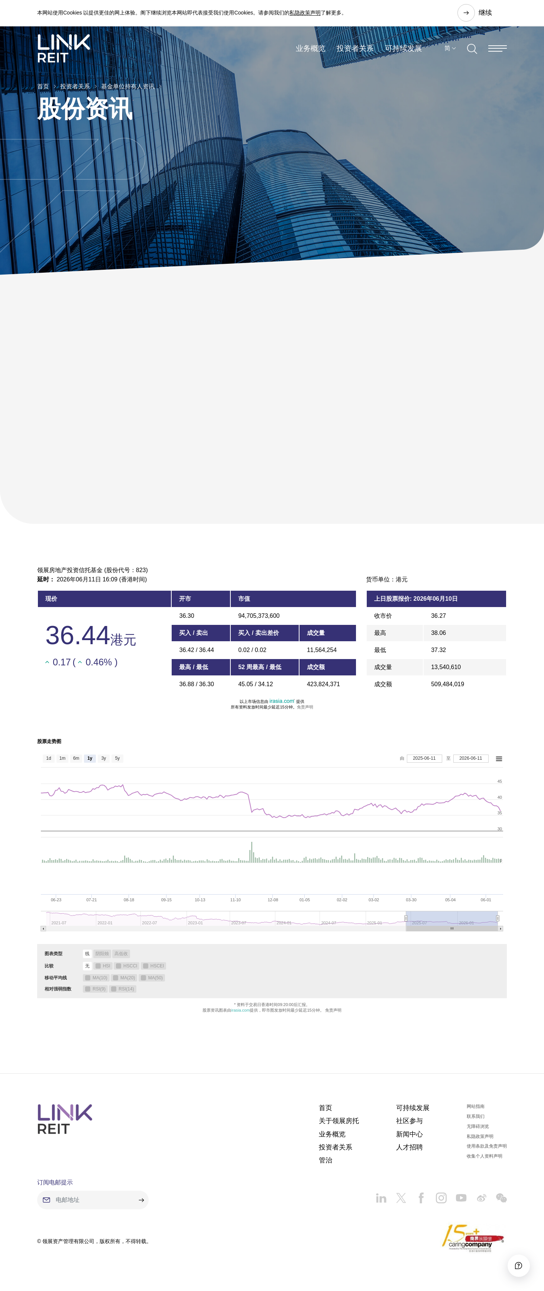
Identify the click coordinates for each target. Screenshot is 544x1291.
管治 (325, 1160)
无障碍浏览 (478, 1126)
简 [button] (447, 49)
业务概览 (311, 49)
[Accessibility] (517, 1264)
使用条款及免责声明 (487, 1146)
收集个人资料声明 (484, 1156)
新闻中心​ (409, 1134)
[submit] (141, 1200)
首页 (43, 86)
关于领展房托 (339, 1121)
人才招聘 (409, 1147)
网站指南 (476, 1106)
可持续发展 (403, 49)
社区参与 (409, 1121)
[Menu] (497, 49)
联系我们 (476, 1116)
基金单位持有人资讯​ (128, 86)
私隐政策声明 (305, 13)
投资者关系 (355, 49)
